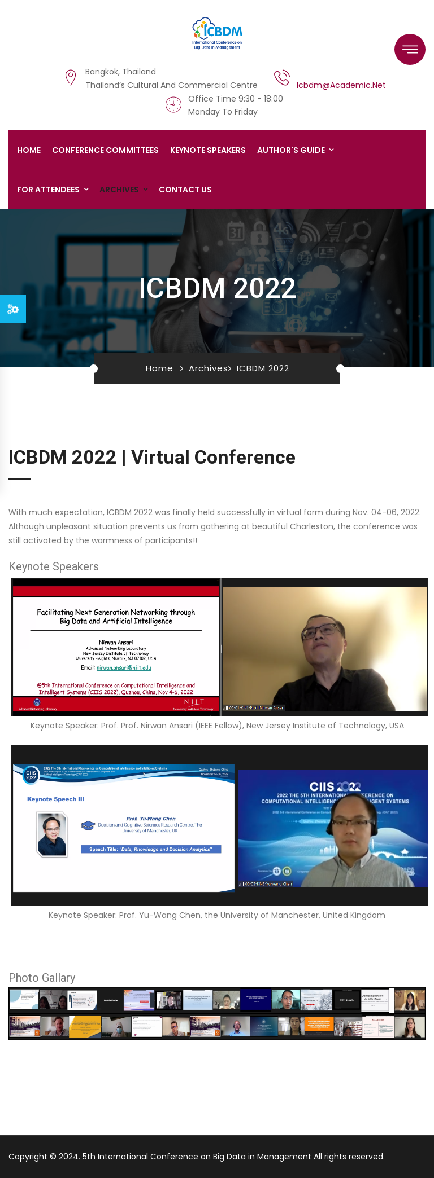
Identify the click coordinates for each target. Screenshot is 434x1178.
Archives (119, 189)
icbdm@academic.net (341, 85)
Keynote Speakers (208, 150)
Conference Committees (105, 150)
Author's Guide (291, 150)
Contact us (185, 189)
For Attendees (48, 189)
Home (29, 150)
